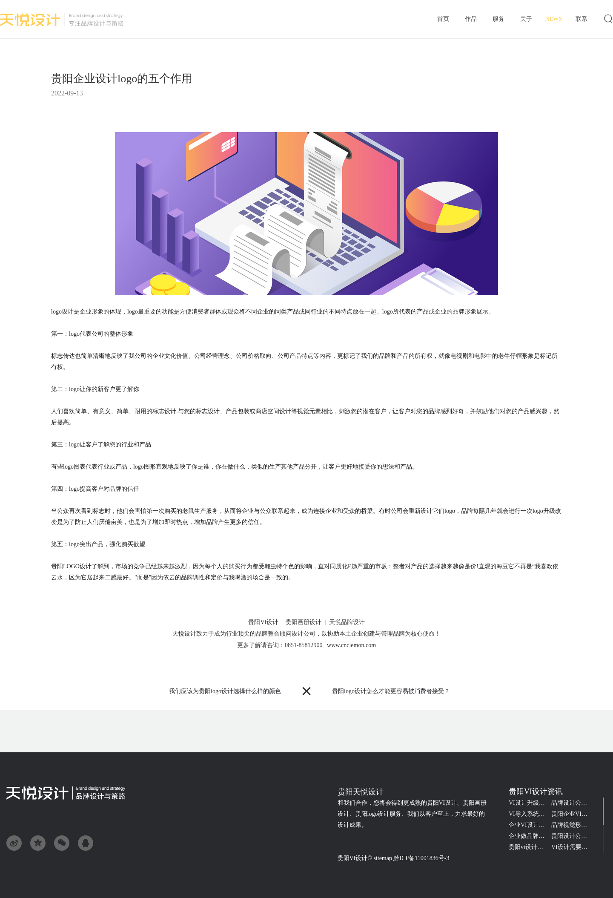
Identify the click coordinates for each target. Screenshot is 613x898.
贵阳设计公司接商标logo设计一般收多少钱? (572, 836)
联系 (581, 19)
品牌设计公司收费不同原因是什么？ (572, 803)
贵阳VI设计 (353, 858)
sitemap (382, 858)
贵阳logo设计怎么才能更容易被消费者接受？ (391, 691)
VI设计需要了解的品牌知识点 (572, 847)
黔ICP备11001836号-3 (421, 858)
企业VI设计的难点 (530, 825)
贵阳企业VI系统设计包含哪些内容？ (572, 814)
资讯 (553, 19)
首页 (443, 19)
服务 (498, 19)
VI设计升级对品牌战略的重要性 (530, 803)
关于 (526, 19)
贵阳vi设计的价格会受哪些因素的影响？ (530, 847)
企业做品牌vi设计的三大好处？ (530, 836)
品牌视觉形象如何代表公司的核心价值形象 (572, 825)
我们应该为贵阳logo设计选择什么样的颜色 (225, 691)
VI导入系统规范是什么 (530, 814)
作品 (470, 19)
